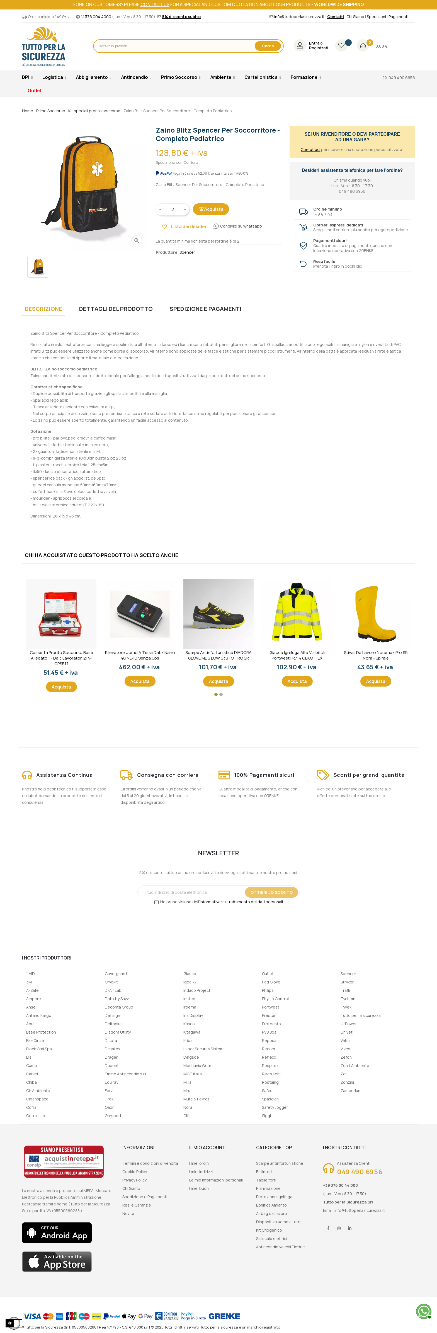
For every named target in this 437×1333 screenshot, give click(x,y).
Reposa (269, 1040)
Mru (186, 1090)
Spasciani (271, 1099)
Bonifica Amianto (271, 1205)
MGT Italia (192, 1073)
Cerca (268, 45)
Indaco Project (196, 990)
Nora (187, 1107)
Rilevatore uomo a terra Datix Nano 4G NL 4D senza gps (140, 655)
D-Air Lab (113, 990)
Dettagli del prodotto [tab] (116, 309)
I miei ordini (199, 1163)
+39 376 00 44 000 (340, 1185)
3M (29, 982)
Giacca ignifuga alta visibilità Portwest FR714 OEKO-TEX (297, 655)
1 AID (30, 973)
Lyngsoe (191, 1057)
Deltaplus (114, 1023)
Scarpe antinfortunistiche (279, 1163)
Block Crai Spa (39, 1048)
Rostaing (270, 1082)
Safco (267, 1090)
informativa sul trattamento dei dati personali (241, 901)
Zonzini (347, 1082)
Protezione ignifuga (274, 1196)
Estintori (264, 1171)
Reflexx (269, 1057)
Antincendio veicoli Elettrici (280, 1246)
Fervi (109, 1090)
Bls (28, 1057)
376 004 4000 (98, 16)
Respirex (270, 1065)
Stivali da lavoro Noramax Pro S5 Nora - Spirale (376, 655)
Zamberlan (350, 1090)
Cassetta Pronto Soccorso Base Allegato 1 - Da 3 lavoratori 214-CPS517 (61, 658)
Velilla (346, 1040)
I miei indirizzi (201, 1171)
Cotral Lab (35, 1115)
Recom (268, 1048)
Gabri (110, 1107)
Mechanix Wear (197, 1065)
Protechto (271, 1023)
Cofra (31, 1107)
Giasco (189, 973)
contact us (154, 4)
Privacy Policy (134, 1180)
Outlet (268, 973)
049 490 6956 (402, 77)
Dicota (111, 1040)
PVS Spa (269, 1032)
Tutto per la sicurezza (361, 1015)
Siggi (266, 1115)
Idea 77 (190, 982)
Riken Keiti (271, 1073)
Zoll (344, 1073)
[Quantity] (172, 209)
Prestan (269, 1015)
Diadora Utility (118, 1032)
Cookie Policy (134, 1171)
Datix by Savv (117, 998)
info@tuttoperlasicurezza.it (299, 16)
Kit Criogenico (269, 1230)
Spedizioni (376, 16)
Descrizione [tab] (43, 309)
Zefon (346, 1057)
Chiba (31, 1082)
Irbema (189, 1007)
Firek (109, 1099)
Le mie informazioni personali (216, 1180)
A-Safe (32, 990)
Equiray (111, 1082)
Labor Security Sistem (203, 1048)
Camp (31, 1065)
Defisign (112, 1015)
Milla (187, 1082)
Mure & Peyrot (196, 1099)
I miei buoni (199, 1188)
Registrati (318, 47)
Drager (111, 1057)
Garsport (113, 1115)
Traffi (345, 990)
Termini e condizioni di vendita (150, 1163)
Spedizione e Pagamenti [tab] (205, 309)
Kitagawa (191, 1032)
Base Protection (41, 1032)
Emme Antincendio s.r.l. (126, 1073)
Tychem (348, 998)
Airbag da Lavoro (271, 1213)
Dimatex (112, 1048)
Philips (268, 990)
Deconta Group (119, 1007)
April (30, 1023)
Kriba (188, 1040)
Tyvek (346, 1007)
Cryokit (111, 982)
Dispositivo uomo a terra (279, 1221)
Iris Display (193, 1015)
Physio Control (275, 998)
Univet (347, 1032)
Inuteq (189, 998)
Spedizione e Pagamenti (144, 1196)
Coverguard (116, 973)
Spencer (348, 973)
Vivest (346, 1048)
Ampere (33, 998)
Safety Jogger (275, 1107)
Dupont (112, 1065)
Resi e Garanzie (136, 1205)
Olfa (187, 1115)
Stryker (347, 982)
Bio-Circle (35, 1040)
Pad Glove (271, 982)
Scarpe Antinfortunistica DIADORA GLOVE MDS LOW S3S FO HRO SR (218, 655)
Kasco (189, 1023)
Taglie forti (266, 1180)
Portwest (270, 1007)
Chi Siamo (355, 16)
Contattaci (310, 149)
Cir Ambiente (38, 1090)
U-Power (349, 1023)
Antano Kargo (38, 1015)
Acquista (211, 209)
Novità (128, 1213)
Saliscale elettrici (271, 1238)
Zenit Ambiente (355, 1065)
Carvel (32, 1073)
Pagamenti (398, 16)
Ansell (31, 1007)
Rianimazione (268, 1188)
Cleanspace (37, 1099)
